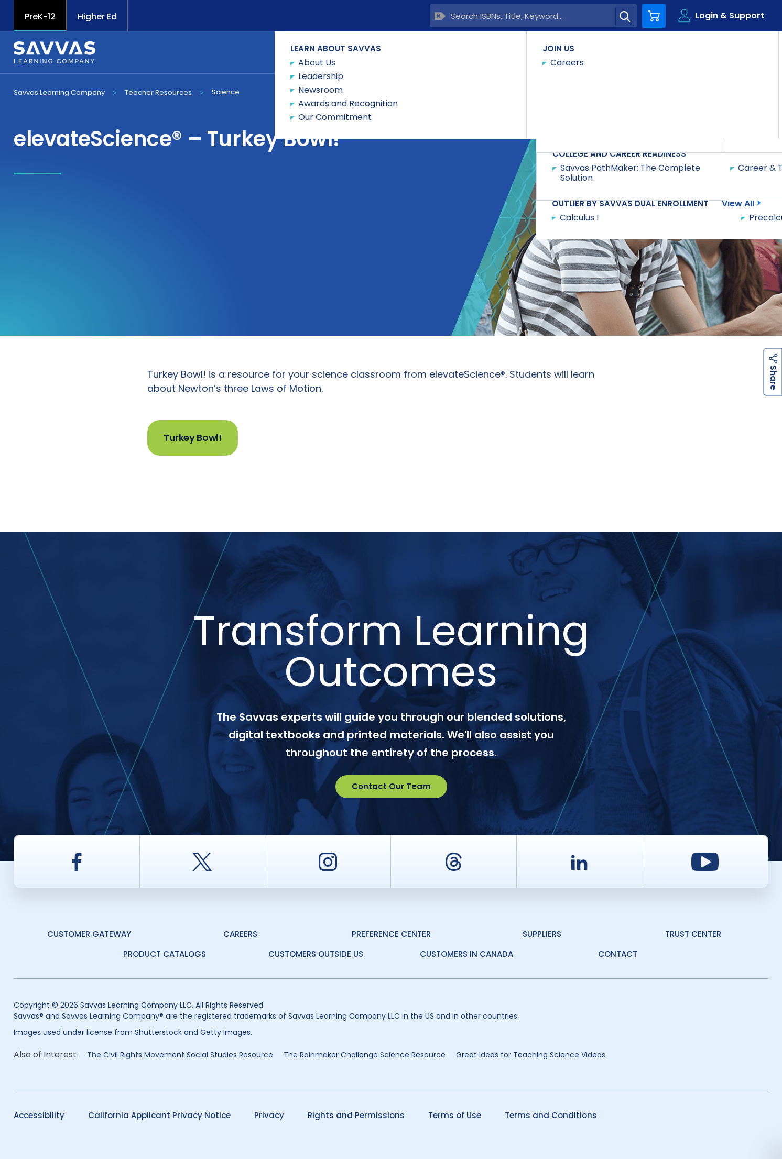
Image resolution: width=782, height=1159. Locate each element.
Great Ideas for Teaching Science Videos (530, 1055)
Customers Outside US (315, 953)
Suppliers (542, 934)
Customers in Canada (466, 953)
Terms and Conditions (551, 1115)
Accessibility (39, 1115)
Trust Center (693, 934)
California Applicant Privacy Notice (159, 1115)
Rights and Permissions (356, 1115)
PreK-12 (40, 16)
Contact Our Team (391, 786)
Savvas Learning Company (59, 92)
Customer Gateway (89, 934)
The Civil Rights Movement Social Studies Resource (180, 1055)
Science (226, 92)
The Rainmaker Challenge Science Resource (365, 1055)
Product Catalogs (164, 953)
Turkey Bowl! (193, 437)
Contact (724, 51)
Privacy (269, 1115)
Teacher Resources (158, 92)
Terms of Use (454, 1115)
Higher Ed (97, 16)
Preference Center (391, 934)
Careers (240, 934)
